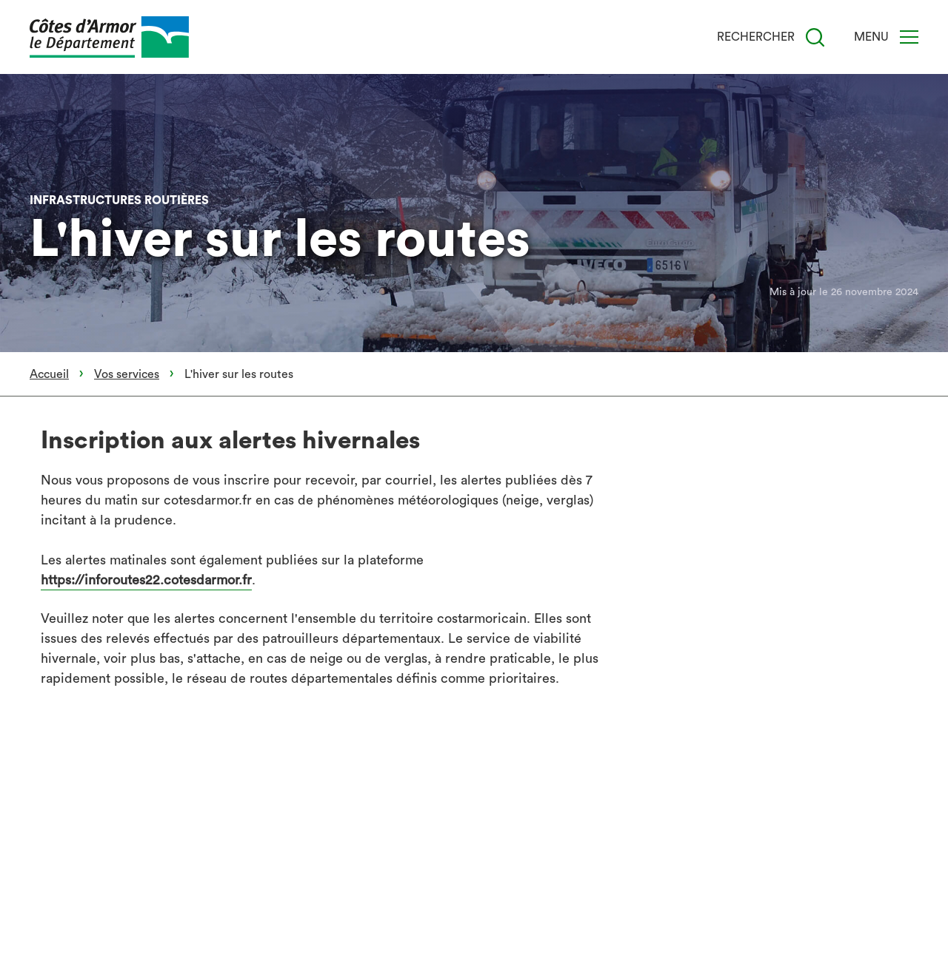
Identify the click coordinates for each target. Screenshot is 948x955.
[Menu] (909, 37)
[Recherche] (815, 37)
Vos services (126, 374)
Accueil (49, 374)
